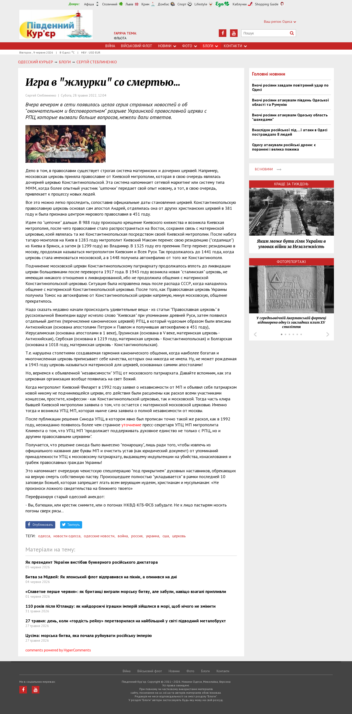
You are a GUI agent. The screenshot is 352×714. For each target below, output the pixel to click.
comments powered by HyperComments (58, 650)
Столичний (109, 4)
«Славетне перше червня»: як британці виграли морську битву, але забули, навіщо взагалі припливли (125, 591)
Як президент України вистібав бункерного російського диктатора (91, 562)
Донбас (163, 4)
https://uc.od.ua (56, 26)
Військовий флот (136, 46)
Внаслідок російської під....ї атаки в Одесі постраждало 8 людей (289, 132)
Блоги (210, 46)
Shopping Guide (266, 4)
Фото (189, 46)
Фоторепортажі (291, 261)
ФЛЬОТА (120, 38)
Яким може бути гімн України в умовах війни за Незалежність (291, 244)
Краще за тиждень (291, 184)
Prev (255, 334)
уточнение (131, 425)
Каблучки (240, 4)
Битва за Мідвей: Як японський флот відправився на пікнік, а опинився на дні (101, 577)
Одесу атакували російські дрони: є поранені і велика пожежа (284, 147)
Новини (167, 46)
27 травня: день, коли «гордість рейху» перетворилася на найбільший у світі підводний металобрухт (125, 621)
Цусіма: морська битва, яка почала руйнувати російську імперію (88, 635)
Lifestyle (201, 4)
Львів (129, 4)
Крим (145, 4)
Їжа (222, 4)
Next (328, 334)
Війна (110, 46)
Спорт (181, 4)
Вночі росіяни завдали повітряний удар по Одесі (290, 87)
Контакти (235, 46)
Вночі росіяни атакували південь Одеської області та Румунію (290, 102)
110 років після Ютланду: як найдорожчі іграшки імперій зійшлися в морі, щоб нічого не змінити (120, 606)
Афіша (89, 4)
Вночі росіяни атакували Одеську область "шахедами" (290, 117)
